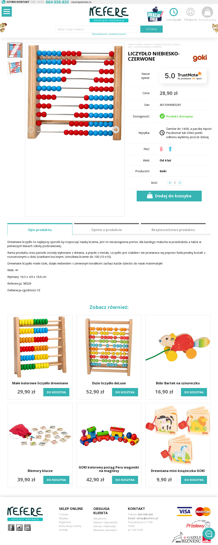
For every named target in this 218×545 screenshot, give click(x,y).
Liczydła (176, 44)
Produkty (148, 44)
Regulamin (65, 522)
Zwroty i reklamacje (104, 526)
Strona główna (135, 44)
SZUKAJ (151, 29)
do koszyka (56, 392)
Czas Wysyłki (173, 13)
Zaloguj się (190, 13)
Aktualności (100, 518)
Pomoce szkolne (162, 44)
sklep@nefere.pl (81, 2)
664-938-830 (145, 514)
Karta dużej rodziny (70, 526)
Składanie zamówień (105, 530)
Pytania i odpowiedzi (105, 522)
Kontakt (63, 530)
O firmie (63, 514)
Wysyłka (63, 518)
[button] (116, 129)
